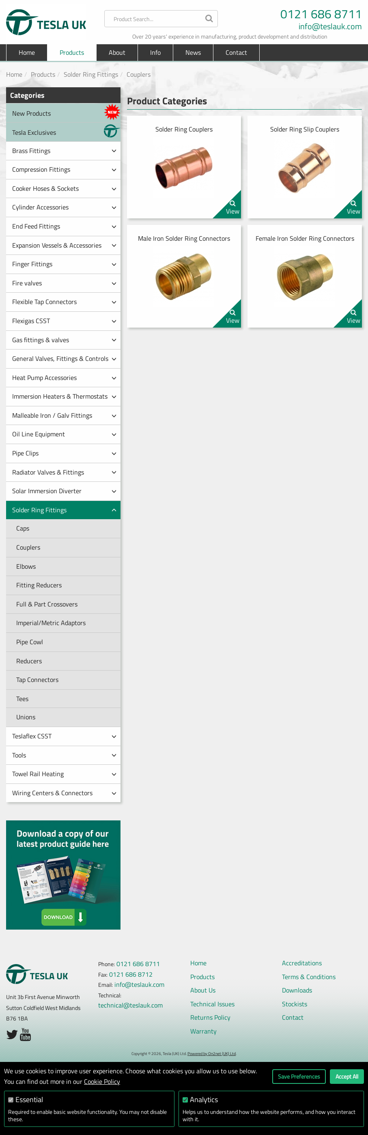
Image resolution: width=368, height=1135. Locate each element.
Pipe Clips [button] (64, 453)
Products (43, 74)
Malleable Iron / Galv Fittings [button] (64, 415)
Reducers (29, 661)
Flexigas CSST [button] (64, 321)
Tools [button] (64, 755)
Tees (22, 698)
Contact (236, 52)
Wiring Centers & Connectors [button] (64, 793)
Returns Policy (210, 1017)
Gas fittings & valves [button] (64, 340)
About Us (202, 990)
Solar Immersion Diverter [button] (64, 491)
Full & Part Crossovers (46, 604)
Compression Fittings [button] (64, 169)
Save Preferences (299, 1076)
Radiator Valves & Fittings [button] (64, 472)
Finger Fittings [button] (64, 264)
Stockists (294, 1004)
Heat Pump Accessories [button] (64, 377)
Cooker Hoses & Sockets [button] (64, 188)
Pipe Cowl (29, 642)
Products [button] (72, 52)
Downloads (297, 990)
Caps (22, 528)
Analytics (204, 1099)
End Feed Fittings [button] (64, 226)
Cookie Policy (102, 1081)
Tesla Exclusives (66, 131)
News (193, 52)
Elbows (26, 566)
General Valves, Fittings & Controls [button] (64, 358)
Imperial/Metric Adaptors (51, 623)
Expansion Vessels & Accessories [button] (64, 245)
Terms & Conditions (309, 977)
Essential (29, 1099)
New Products (66, 112)
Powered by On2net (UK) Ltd (211, 1054)
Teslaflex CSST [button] (64, 736)
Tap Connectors (37, 679)
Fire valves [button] (64, 283)
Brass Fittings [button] (64, 150)
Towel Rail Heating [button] (64, 774)
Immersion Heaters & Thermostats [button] (64, 396)
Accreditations (302, 963)
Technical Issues (212, 1004)
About (117, 52)
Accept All (347, 1076)
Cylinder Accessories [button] (64, 207)
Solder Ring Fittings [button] (64, 510)
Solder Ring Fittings (91, 74)
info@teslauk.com (330, 26)
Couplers (139, 74)
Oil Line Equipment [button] (64, 434)
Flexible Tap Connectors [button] (64, 301)
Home (27, 52)
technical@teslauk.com (130, 1005)
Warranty (203, 1031)
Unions (25, 717)
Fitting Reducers (39, 585)
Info (155, 52)
